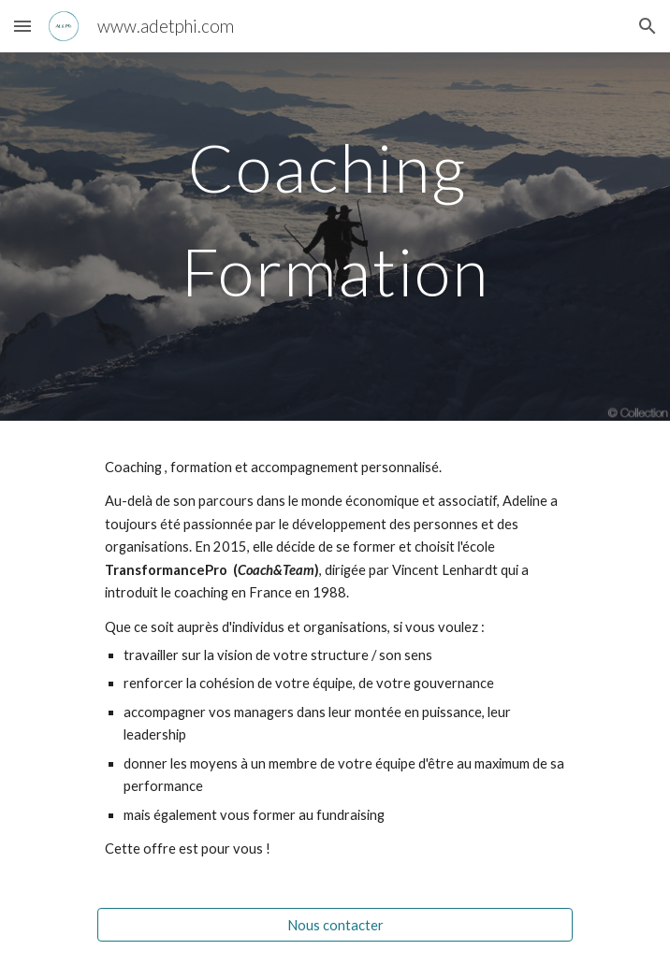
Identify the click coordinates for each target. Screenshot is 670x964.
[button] (22, 25)
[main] (334, 236)
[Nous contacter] (334, 924)
